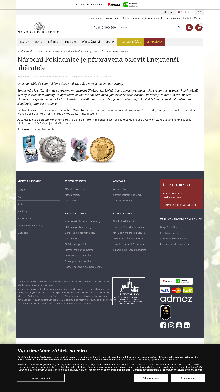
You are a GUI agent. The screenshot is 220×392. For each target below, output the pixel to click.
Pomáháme (71, 200)
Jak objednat (72, 238)
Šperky (110, 41)
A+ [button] (201, 11)
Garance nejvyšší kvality (173, 238)
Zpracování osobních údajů (80, 232)
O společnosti (95, 17)
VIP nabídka (154, 41)
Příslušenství (91, 41)
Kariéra (126, 17)
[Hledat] (147, 27)
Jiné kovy (70, 41)
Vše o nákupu (173, 17)
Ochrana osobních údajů (78, 227)
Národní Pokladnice (76, 189)
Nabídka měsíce (130, 41)
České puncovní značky (78, 261)
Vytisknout (106, 76)
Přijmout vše (188, 378)
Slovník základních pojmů (79, 249)
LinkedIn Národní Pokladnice (128, 244)
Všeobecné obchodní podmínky (148, 17)
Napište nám (119, 189)
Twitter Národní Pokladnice (127, 238)
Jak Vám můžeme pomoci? (127, 194)
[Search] (179, 27)
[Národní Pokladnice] (39, 27)
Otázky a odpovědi (75, 244)
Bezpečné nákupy (170, 227)
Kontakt (187, 17)
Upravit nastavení (41, 378)
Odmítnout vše (151, 378)
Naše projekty (72, 194)
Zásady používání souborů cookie (84, 266)
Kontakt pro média (122, 200)
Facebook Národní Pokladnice (129, 227)
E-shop (24, 41)
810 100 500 (105, 27)
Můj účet (198, 17)
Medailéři (22, 232)
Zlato (38, 41)
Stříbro (53, 41)
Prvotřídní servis (169, 232)
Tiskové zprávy (112, 17)
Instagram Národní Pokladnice (129, 249)
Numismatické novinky (55, 76)
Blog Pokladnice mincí (124, 221)
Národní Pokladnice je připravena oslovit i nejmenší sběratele (98, 63)
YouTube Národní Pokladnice (128, 232)
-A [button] (198, 11)
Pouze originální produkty (174, 244)
